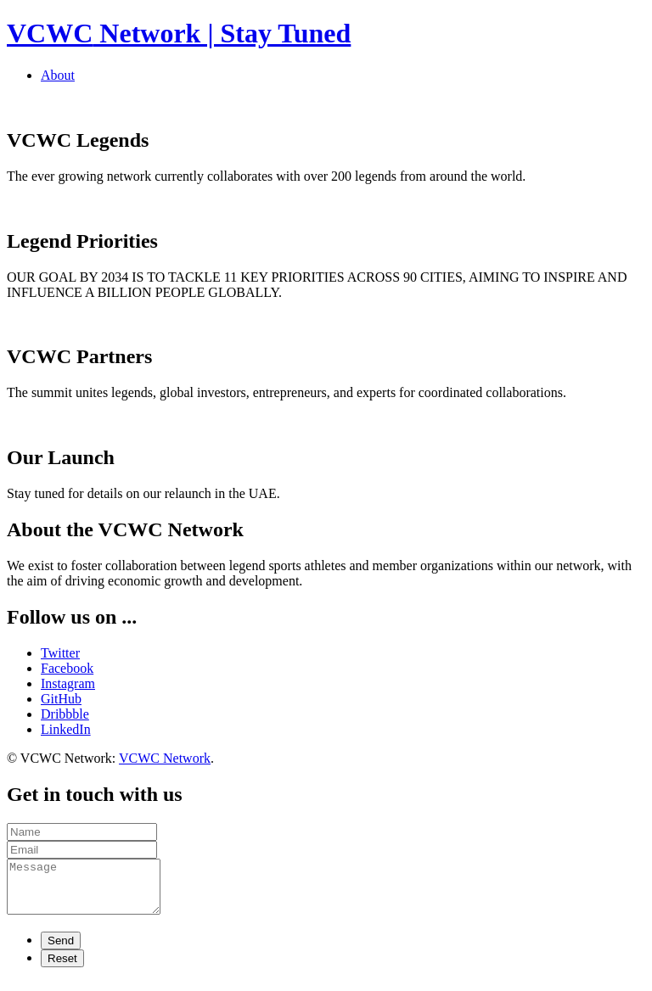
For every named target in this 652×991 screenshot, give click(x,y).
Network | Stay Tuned (179, 33)
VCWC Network (165, 758)
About (58, 75)
